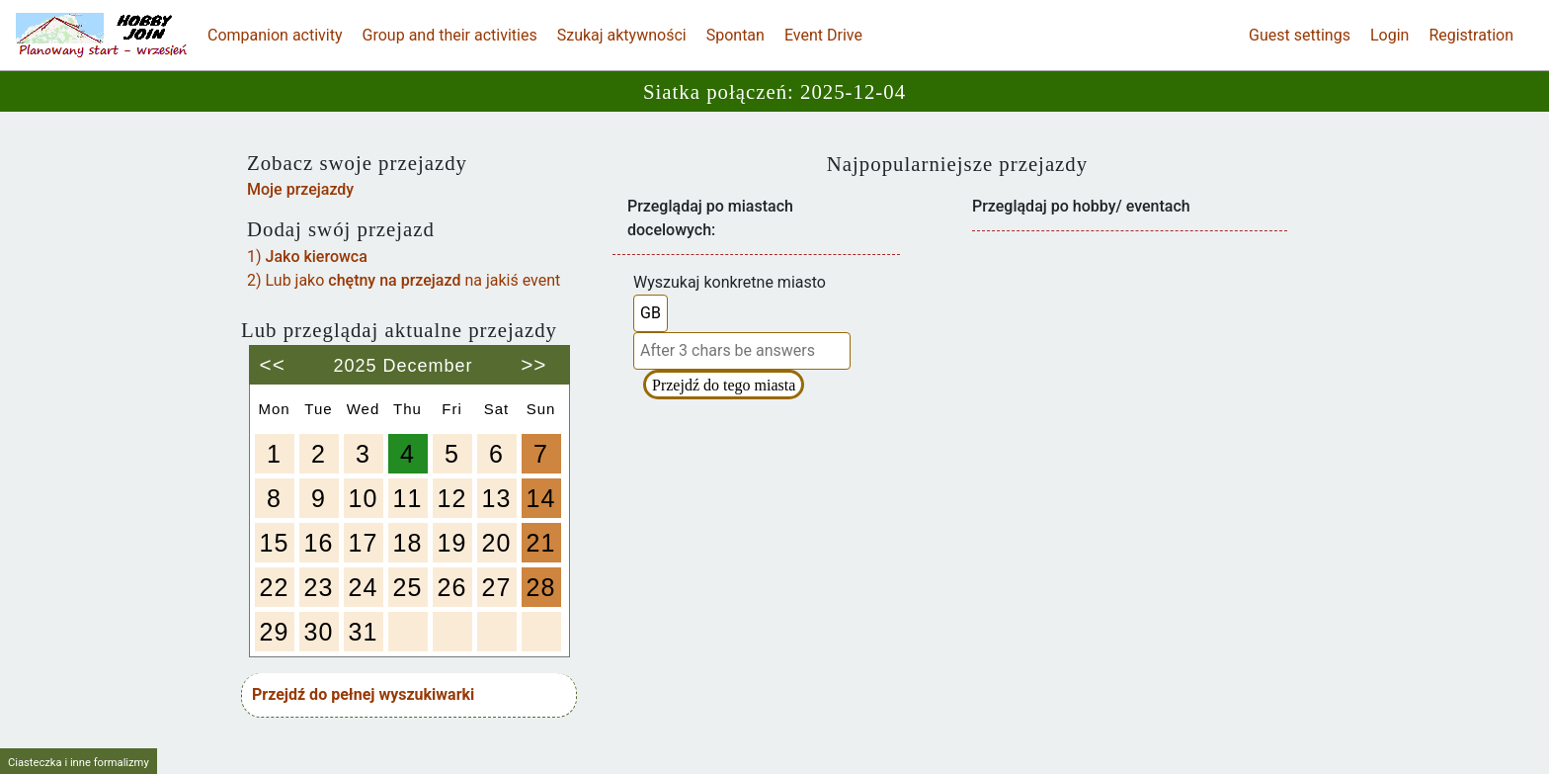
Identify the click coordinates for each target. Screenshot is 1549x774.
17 (363, 543)
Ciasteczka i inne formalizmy (78, 762)
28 (541, 587)
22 (274, 587)
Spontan (735, 35)
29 (274, 631)
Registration (1470, 35)
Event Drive (823, 35)
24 (363, 587)
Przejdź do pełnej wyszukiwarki (363, 694)
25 (408, 587)
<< (272, 357)
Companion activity (275, 35)
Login (1389, 35)
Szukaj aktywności (622, 35)
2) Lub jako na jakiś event (403, 280)
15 (274, 543)
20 (497, 543)
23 (319, 587)
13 (497, 498)
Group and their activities (450, 35)
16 (319, 543)
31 (363, 631)
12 (452, 498)
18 (408, 543)
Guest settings (1299, 35)
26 (452, 587)
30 (319, 631)
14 (541, 498)
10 (363, 498)
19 (452, 543)
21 (541, 543)
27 (497, 587)
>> (533, 357)
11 (408, 498)
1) (307, 256)
